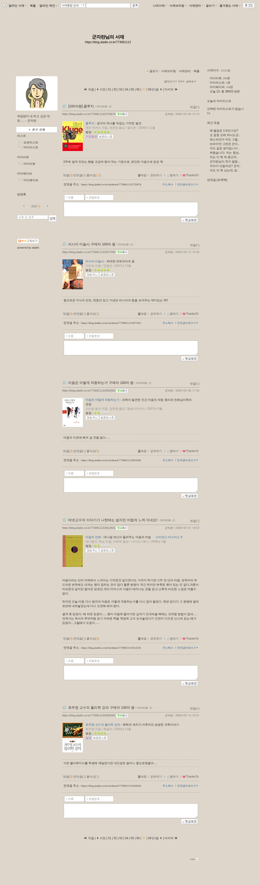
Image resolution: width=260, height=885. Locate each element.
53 (120, 89)
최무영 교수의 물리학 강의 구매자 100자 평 (101, 707)
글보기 (153, 71)
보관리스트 (31, 142)
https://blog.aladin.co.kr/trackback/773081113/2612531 (111, 647)
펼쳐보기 (171, 81)
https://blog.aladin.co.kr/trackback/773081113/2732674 (111, 184)
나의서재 (160, 5)
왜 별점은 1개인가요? (224, 130)
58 (149, 89)
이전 (100, 89)
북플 (33, 5)
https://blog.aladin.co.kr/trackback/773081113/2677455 (111, 322)
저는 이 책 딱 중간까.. (224, 157)
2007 (34, 206)
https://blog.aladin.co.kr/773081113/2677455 (88, 252)
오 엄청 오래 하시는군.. (225, 135)
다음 (157, 89)
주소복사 (167, 184)
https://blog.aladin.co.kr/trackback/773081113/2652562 (111, 460)
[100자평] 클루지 (81, 106)
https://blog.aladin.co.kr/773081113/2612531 (88, 527)
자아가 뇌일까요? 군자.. (225, 166)
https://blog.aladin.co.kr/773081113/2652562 (88, 390)
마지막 (171, 89)
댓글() (194, 107)
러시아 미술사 (95, 261)
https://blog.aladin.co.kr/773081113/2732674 (88, 114)
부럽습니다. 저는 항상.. (225, 152)
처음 (89, 89)
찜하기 (173, 175)
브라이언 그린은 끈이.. (224, 144)
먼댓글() (79, 175)
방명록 (21, 194)
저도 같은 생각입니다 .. (225, 148)
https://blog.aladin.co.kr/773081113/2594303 (88, 715)
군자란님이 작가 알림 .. (225, 161)
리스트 (21, 136)
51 (110, 89)
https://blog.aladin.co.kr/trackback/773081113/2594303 (111, 785)
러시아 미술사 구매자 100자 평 (91, 244)
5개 (181, 81)
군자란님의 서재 (108, 36)
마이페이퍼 (24, 173)
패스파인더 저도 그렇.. (224, 139)
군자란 (169, 114)
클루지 (90, 123)
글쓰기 (211, 5)
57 (144, 89)
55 (132, 89)
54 (126, 89)
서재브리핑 (178, 5)
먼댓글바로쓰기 (188, 184)
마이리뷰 (23, 157)
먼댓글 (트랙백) (217, 180)
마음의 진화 (93, 537)
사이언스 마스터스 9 (169, 537)
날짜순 (191, 81)
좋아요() (93, 175)
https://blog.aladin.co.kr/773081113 (108, 42)
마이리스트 (31, 147)
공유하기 (156, 175)
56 (138, 89)
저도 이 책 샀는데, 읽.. (224, 170)
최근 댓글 (213, 123)
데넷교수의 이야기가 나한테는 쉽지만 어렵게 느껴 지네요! (112, 520)
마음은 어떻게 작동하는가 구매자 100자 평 (101, 383)
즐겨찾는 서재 (230, 5)
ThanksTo (190, 175)
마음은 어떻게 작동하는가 (103, 400)
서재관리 (196, 5)
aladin (35, 247)
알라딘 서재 (17, 5)
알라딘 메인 (48, 5)
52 (115, 89)
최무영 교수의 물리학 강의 (103, 724)
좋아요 (142, 175)
